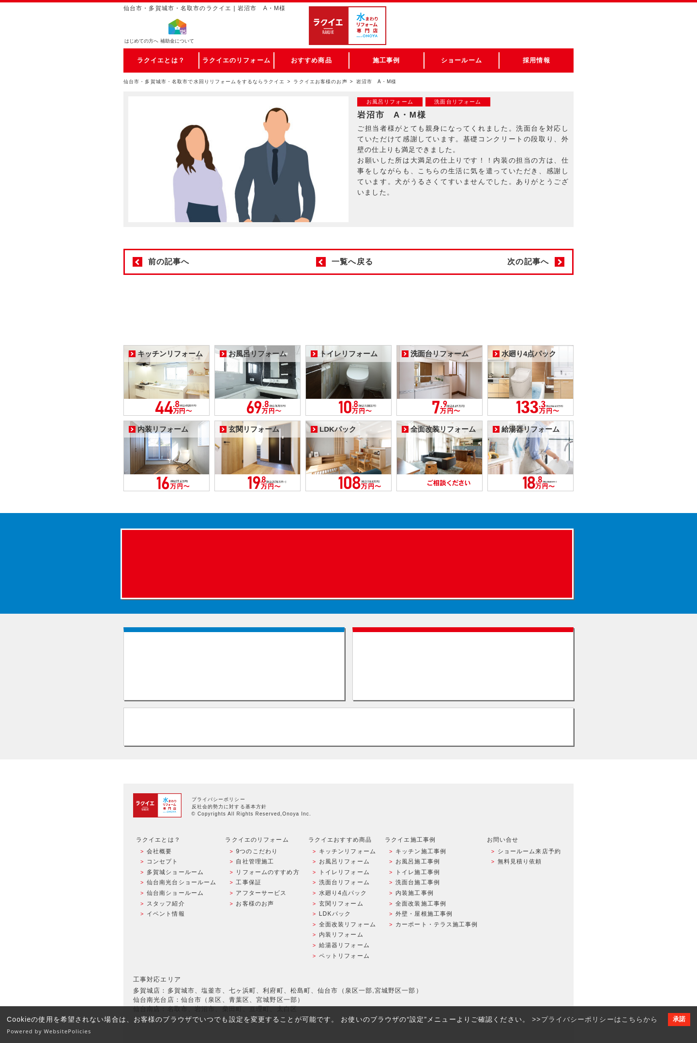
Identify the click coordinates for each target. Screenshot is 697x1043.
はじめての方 (141, 41)
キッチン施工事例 (420, 851)
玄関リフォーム (341, 903)
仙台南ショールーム (175, 893)
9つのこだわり (257, 851)
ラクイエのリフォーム (236, 60)
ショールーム (461, 60)
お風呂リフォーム (344, 861)
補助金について (177, 41)
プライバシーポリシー (218, 799)
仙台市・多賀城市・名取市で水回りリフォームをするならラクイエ (204, 81)
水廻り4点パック (343, 893)
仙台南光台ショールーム (181, 882)
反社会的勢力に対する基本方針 (229, 806)
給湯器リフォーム (344, 945)
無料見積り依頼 (520, 861)
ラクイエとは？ (161, 60)
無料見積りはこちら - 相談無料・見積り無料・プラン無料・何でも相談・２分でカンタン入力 (463, 663)
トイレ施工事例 (417, 872)
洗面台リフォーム (344, 882)
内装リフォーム (341, 934)
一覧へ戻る (352, 261)
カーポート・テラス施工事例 (436, 924)
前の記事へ (169, 261)
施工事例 (386, 60)
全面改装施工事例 (420, 903)
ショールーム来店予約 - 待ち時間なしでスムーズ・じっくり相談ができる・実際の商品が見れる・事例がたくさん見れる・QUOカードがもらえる (234, 663)
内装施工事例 (414, 893)
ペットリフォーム (344, 955)
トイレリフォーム (344, 872)
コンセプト (163, 861)
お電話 (529, 36)
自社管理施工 (255, 861)
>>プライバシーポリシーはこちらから (595, 1019)
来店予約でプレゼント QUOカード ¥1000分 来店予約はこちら (347, 564)
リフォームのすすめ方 (267, 872)
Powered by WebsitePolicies (49, 1031)
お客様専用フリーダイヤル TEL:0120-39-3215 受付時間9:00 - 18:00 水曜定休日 (348, 727)
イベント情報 (166, 913)
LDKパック (335, 913)
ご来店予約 (529, 17)
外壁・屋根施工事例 (424, 913)
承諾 (679, 1019)
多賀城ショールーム (175, 872)
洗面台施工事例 (417, 882)
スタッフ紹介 (166, 903)
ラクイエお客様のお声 (320, 81)
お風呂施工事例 (417, 861)
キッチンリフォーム (347, 851)
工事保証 (248, 882)
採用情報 (536, 60)
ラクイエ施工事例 (410, 839)
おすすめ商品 (311, 60)
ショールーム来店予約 (529, 851)
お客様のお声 (255, 903)
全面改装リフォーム (347, 924)
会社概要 (159, 851)
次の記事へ (528, 261)
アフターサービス (261, 893)
